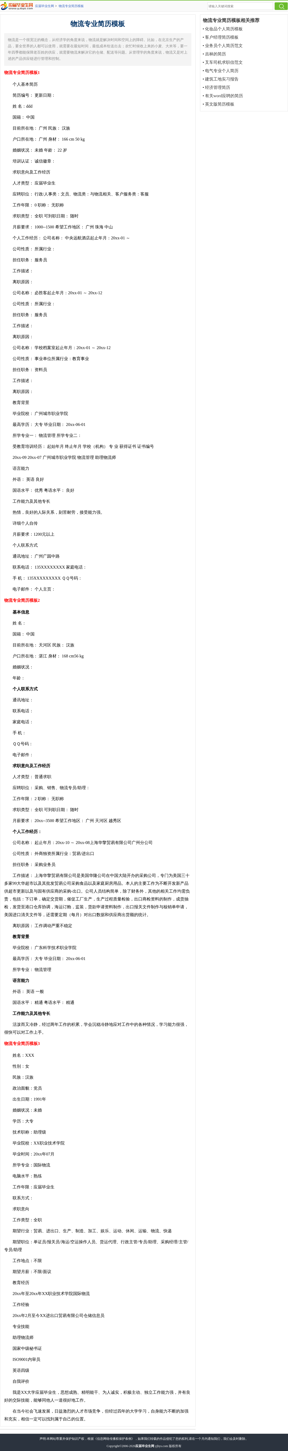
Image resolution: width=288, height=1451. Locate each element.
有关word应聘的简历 (224, 96)
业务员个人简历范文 (224, 45)
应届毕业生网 (44, 6)
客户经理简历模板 (222, 37)
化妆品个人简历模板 (224, 29)
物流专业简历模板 (71, 6)
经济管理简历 (217, 87)
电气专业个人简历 (222, 70)
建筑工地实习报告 (222, 79)
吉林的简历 (215, 54)
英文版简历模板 (219, 104)
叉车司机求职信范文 (224, 62)
